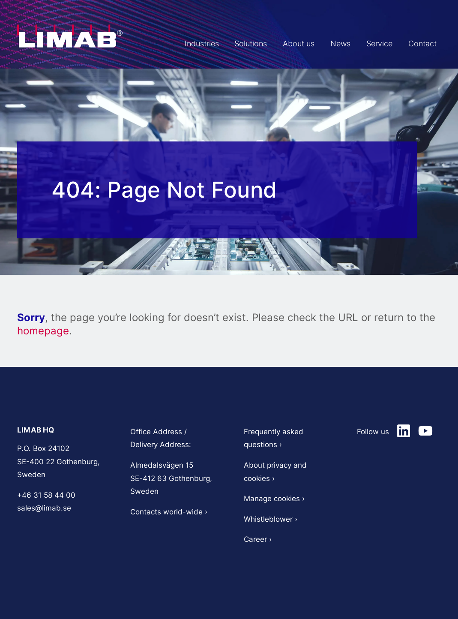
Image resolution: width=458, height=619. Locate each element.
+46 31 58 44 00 (46, 495)
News (357, 43)
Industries (241, 43)
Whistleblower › (271, 519)
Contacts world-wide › (168, 512)
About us (322, 43)
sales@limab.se (44, 508)
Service (390, 43)
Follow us (373, 431)
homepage (43, 331)
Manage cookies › (274, 498)
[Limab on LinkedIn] (403, 431)
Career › (258, 539)
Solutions (282, 43)
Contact (426, 43)
